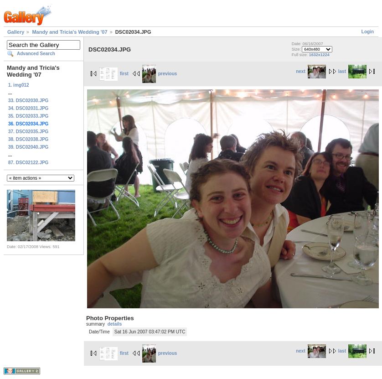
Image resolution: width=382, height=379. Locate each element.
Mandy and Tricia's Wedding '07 (69, 32)
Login (367, 31)
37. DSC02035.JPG (28, 131)
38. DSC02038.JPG (28, 139)
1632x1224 (319, 54)
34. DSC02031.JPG (28, 108)
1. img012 (18, 85)
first (114, 73)
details (115, 324)
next (311, 71)
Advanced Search (36, 53)
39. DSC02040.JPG (28, 147)
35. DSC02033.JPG (28, 116)
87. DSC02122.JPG (28, 162)
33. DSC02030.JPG (28, 100)
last (352, 71)
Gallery (15, 32)
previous (159, 73)
